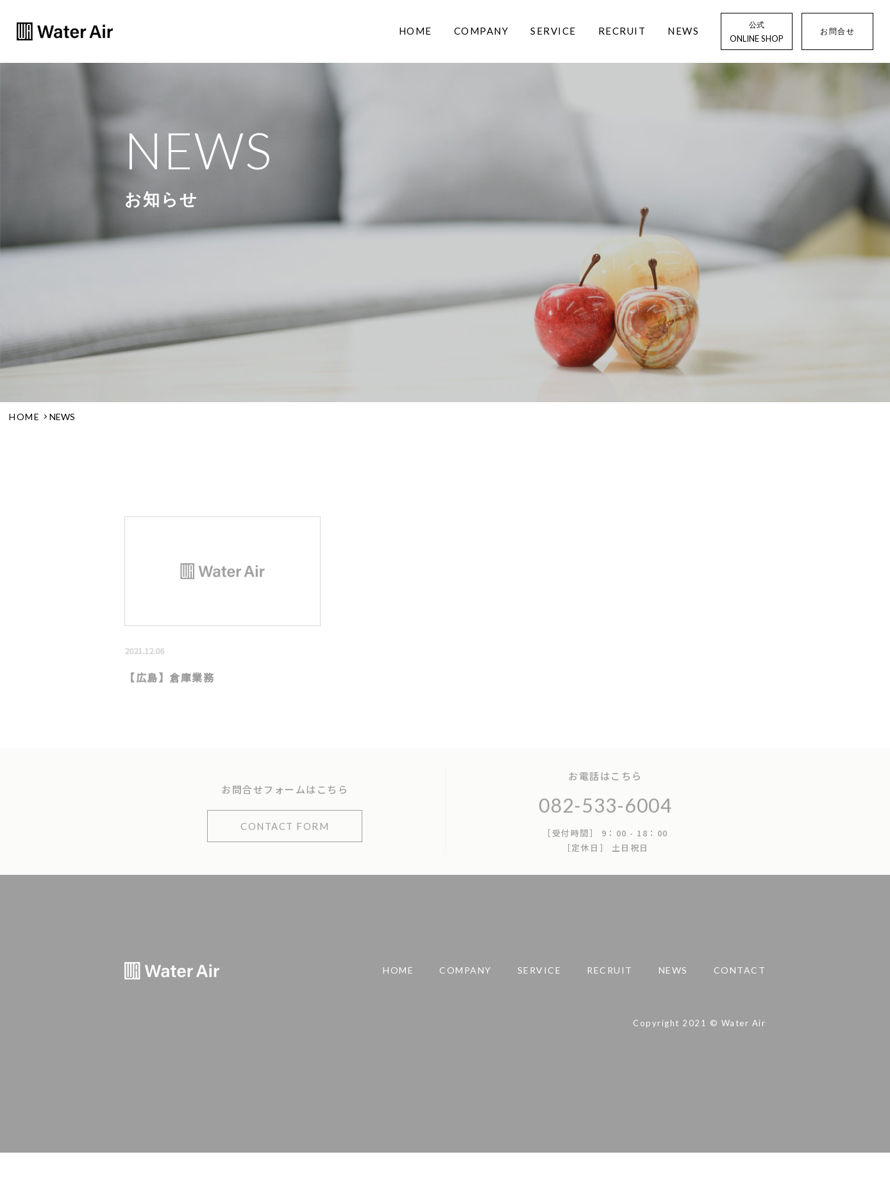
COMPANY (481, 31)
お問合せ (837, 31)
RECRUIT (622, 31)
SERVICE (553, 31)
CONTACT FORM (284, 838)
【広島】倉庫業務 (169, 689)
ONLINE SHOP (756, 31)
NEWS (683, 31)
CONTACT (740, 982)
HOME (415, 31)
